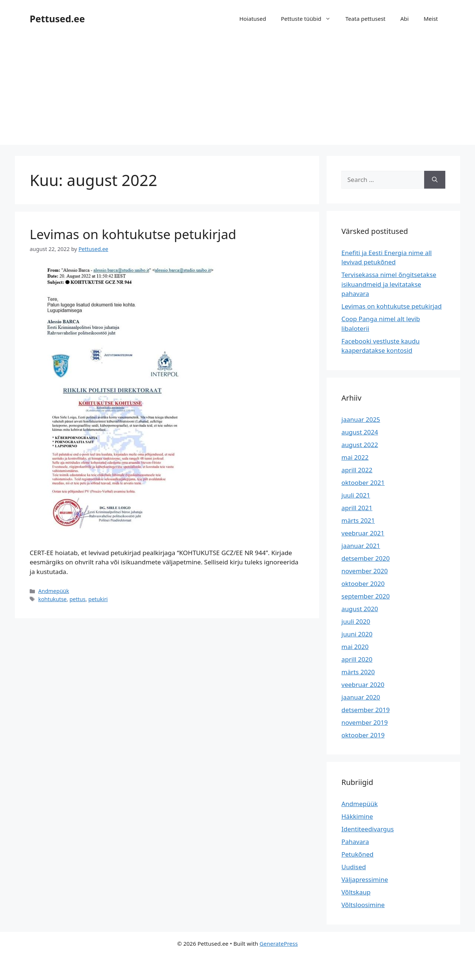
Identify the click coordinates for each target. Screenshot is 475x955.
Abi (404, 18)
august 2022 (359, 444)
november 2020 (364, 571)
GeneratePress (278, 943)
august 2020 (359, 608)
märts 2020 (358, 672)
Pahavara (355, 841)
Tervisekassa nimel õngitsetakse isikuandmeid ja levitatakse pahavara (388, 284)
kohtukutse (52, 599)
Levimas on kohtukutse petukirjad (133, 234)
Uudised (353, 867)
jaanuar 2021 (360, 545)
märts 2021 (358, 520)
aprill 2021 (357, 507)
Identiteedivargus (367, 829)
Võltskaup (355, 892)
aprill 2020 (357, 659)
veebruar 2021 (362, 533)
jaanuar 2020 (360, 697)
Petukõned (357, 854)
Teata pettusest (365, 18)
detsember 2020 (365, 558)
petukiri (98, 599)
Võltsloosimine (363, 904)
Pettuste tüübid (309, 18)
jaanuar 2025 (360, 419)
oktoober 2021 (362, 482)
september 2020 (365, 596)
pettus (77, 599)
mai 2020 (354, 646)
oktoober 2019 (362, 735)
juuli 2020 (355, 621)
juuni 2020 (357, 634)
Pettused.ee (57, 18)
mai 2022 (354, 457)
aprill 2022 (357, 470)
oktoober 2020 (362, 583)
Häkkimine (357, 816)
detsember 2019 (365, 709)
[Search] (434, 180)
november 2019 (364, 722)
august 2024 (359, 432)
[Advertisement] (237, 93)
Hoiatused (252, 18)
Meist (430, 18)
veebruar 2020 (362, 684)
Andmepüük (53, 590)
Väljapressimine (364, 879)
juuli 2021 (355, 495)
